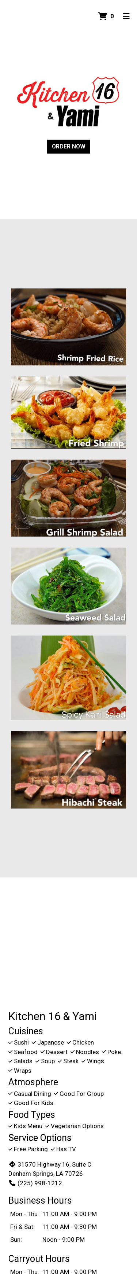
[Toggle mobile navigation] (126, 16)
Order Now (68, 146)
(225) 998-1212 (35, 1183)
